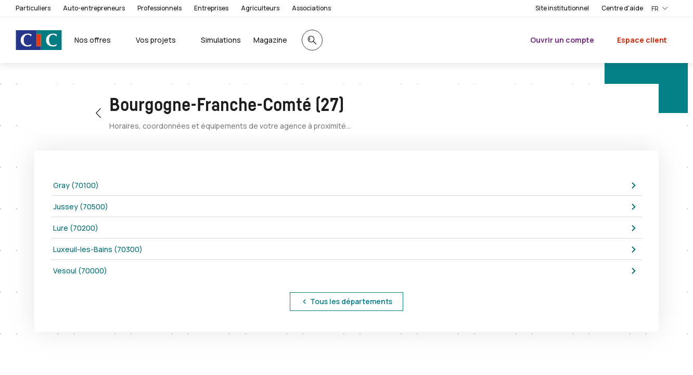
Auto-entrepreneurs (94, 8)
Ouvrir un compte (562, 40)
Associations (311, 8)
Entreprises (211, 8)
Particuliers (33, 8)
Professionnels (159, 8)
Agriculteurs (260, 8)
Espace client (642, 40)
